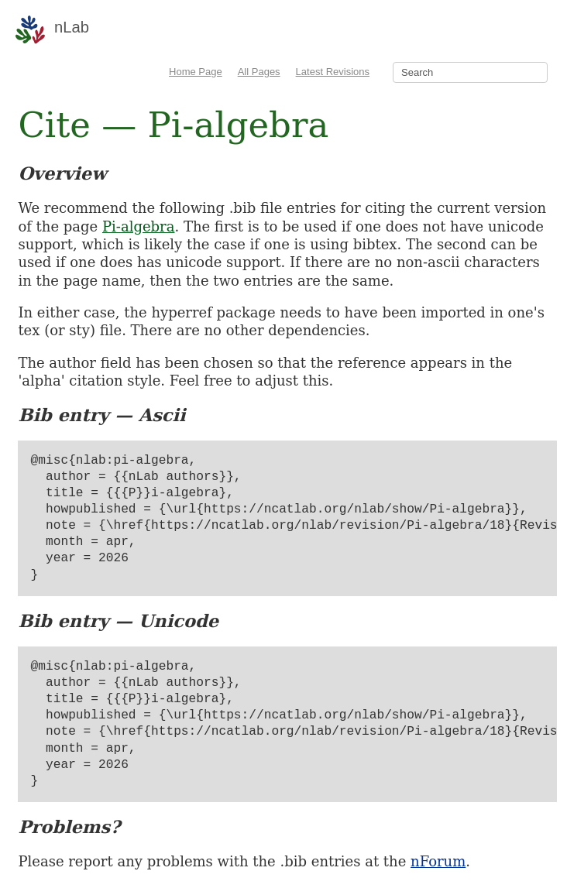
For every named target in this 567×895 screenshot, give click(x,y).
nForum (438, 861)
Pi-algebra (138, 226)
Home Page (195, 71)
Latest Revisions (332, 71)
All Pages (259, 71)
